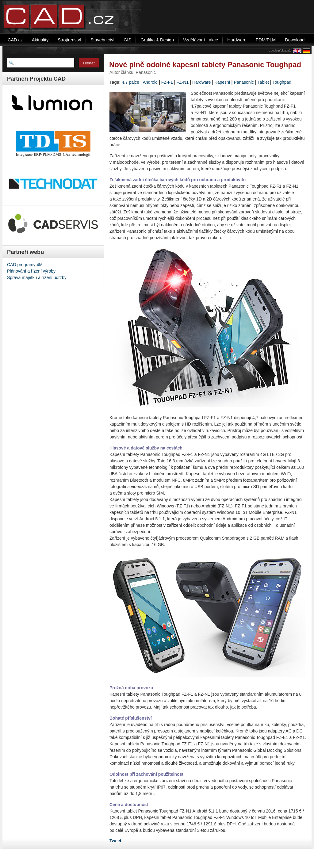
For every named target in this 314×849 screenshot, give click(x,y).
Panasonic (244, 82)
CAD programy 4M (25, 264)
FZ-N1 (183, 82)
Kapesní (222, 82)
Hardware (201, 82)
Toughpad (282, 82)
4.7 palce (130, 82)
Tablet (263, 82)
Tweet (115, 840)
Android (150, 82)
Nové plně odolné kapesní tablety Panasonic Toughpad (205, 64)
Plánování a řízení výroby (31, 271)
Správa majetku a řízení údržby (37, 277)
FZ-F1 (167, 82)
